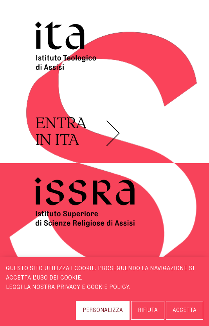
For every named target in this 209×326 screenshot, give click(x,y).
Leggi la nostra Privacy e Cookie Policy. (68, 287)
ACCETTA (184, 310)
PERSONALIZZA (103, 310)
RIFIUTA (148, 310)
